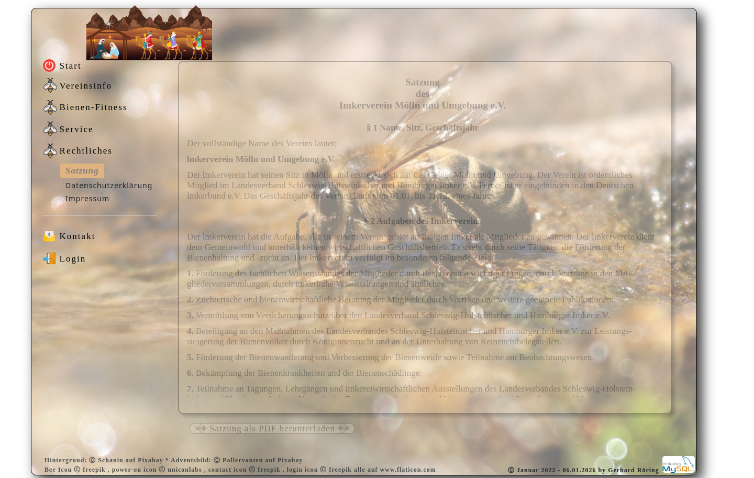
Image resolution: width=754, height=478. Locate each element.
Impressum (87, 198)
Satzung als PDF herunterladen (272, 428)
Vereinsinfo (86, 86)
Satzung (82, 171)
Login (73, 259)
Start (71, 66)
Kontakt (78, 236)
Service (77, 129)
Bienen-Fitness (94, 107)
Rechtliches (86, 151)
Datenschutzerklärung (108, 185)
